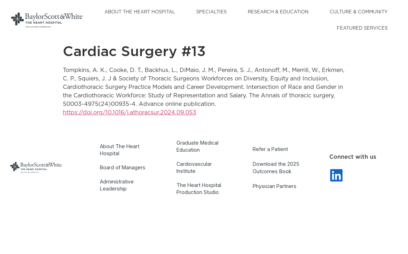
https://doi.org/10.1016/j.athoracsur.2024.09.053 (129, 112)
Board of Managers (122, 167)
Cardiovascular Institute (194, 167)
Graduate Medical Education (197, 146)
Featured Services (364, 28)
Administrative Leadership (117, 185)
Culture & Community (360, 12)
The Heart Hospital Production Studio (198, 188)
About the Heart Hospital (141, 12)
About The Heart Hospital (119, 149)
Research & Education (280, 12)
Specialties (213, 12)
